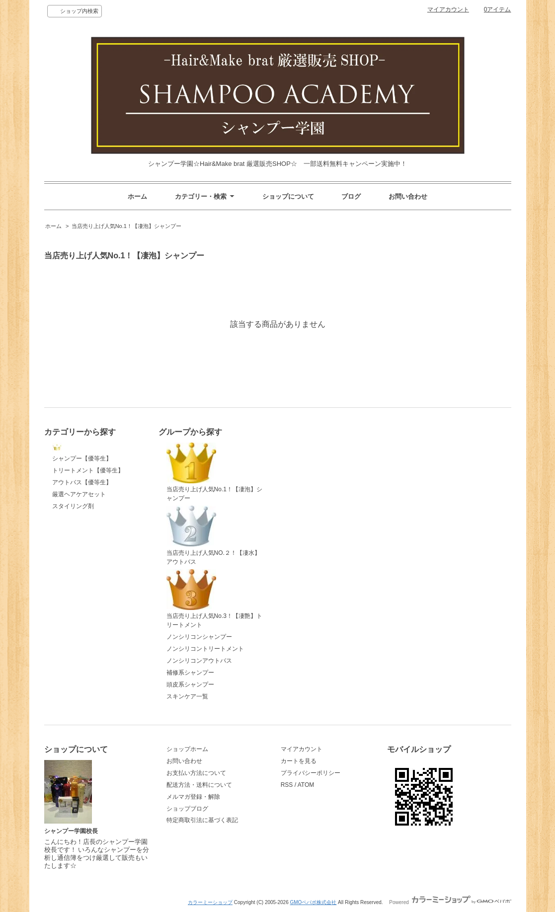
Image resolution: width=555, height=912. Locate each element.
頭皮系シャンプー (190, 684)
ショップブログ (187, 808)
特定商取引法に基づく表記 (202, 820)
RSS (287, 784)
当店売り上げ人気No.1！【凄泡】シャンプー (126, 226)
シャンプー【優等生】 (82, 452)
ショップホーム (187, 749)
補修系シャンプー (190, 672)
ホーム (137, 196)
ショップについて (288, 196)
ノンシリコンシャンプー (199, 636)
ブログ (351, 196)
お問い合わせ (408, 196)
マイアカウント (448, 9)
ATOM (306, 784)
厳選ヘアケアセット (79, 494)
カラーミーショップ (210, 902)
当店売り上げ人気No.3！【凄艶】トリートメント (214, 599)
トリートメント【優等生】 (88, 470)
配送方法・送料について (199, 784)
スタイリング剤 (73, 506)
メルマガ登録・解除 (193, 796)
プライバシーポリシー (310, 772)
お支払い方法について (196, 772)
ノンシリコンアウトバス (199, 660)
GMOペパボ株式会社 (313, 902)
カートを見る (299, 761)
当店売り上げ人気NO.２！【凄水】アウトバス (213, 535)
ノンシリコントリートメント (205, 648)
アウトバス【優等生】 (82, 482)
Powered (450, 902)
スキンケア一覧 (187, 696)
